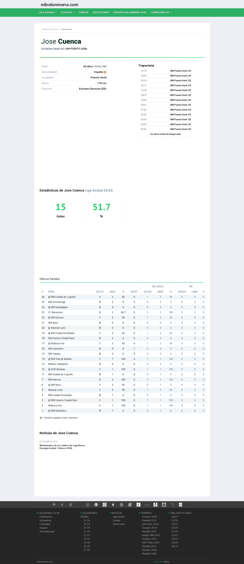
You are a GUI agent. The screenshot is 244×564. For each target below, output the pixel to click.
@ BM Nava (54, 384)
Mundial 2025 (149, 520)
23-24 (87, 527)
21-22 (87, 535)
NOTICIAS (116, 512)
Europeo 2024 (149, 527)
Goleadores (45, 520)
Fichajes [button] (67, 12)
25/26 (174, 520)
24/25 (174, 524)
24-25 (87, 524)
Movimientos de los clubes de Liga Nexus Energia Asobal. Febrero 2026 (62, 447)
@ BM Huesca (56, 317)
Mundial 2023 (149, 531)
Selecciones (102, 12)
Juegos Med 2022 (151, 535)
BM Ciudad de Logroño (60, 374)
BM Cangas (54, 353)
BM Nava (53, 322)
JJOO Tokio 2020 (150, 542)
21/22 (174, 535)
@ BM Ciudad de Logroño (62, 296)
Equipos (44, 527)
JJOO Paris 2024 (150, 524)
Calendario (45, 524)
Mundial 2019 (149, 553)
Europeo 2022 (149, 538)
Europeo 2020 (149, 549)
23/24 (174, 527)
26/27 (174, 516)
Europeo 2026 (149, 516)
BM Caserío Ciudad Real (61, 338)
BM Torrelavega (56, 302)
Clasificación (46, 516)
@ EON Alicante (56, 369)
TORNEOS (145, 512)
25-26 (87, 520)
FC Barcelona (55, 312)
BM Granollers (56, 348)
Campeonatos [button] (160, 12)
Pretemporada (47, 531)
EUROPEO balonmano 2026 (131, 12)
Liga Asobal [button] (46, 12)
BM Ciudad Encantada (60, 395)
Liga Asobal (119, 516)
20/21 (174, 538)
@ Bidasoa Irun (56, 343)
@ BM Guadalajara (58, 307)
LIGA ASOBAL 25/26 (48, 512)
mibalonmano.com (50, 29)
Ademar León (55, 389)
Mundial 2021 (149, 546)
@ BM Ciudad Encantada (61, 333)
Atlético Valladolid (58, 364)
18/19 (174, 546)
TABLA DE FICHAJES (179, 512)
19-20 (87, 542)
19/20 (174, 542)
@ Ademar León (56, 327)
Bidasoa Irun (55, 405)
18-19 (87, 546)
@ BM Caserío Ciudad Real (62, 400)
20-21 (87, 538)
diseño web (159, 561)
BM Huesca (54, 379)
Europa (85, 12)
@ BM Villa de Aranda (59, 359)
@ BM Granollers (57, 410)
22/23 (174, 531)
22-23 (87, 531)
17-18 (87, 549)
